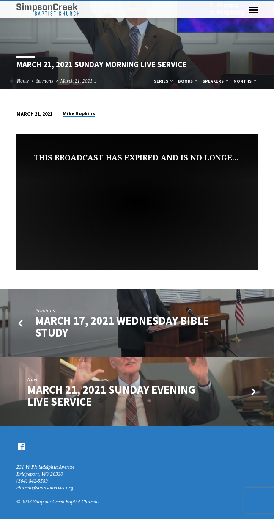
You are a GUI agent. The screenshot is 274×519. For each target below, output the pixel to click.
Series (164, 81)
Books (188, 81)
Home (23, 81)
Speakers (216, 81)
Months (245, 81)
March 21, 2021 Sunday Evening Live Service (111, 396)
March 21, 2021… (78, 81)
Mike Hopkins (79, 113)
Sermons (44, 81)
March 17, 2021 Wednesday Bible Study (122, 327)
